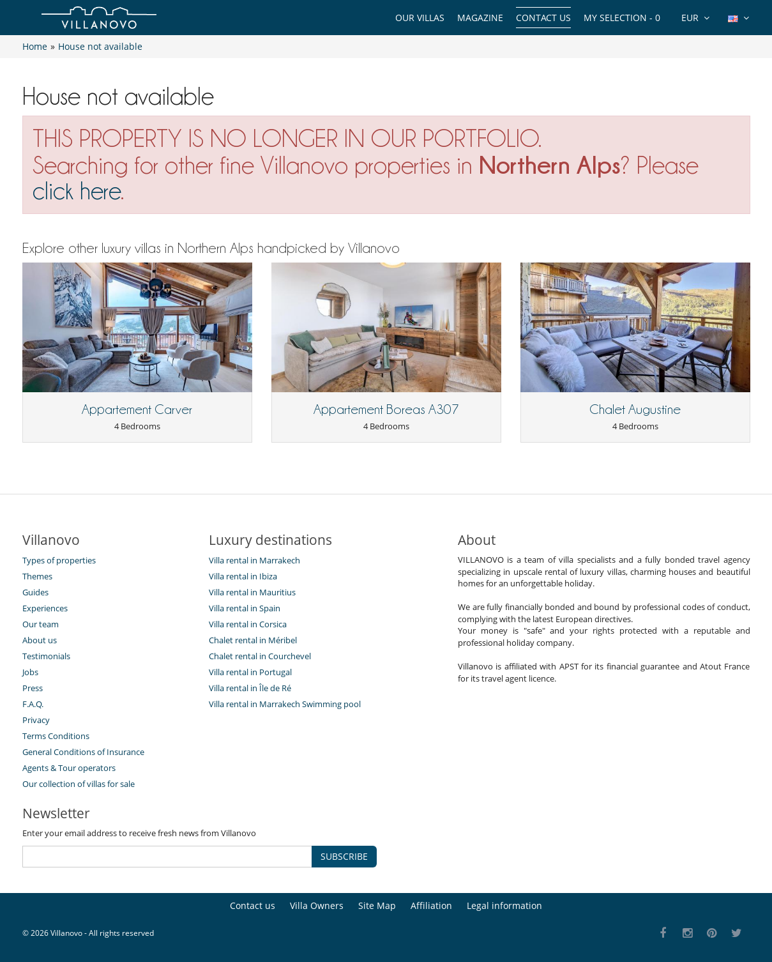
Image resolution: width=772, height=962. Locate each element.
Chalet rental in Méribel (253, 640)
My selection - (622, 17)
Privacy (36, 720)
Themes (37, 576)
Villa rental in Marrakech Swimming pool (285, 704)
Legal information (504, 905)
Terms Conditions (55, 736)
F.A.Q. (32, 704)
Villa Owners (317, 905)
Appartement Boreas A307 (386, 409)
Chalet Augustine (635, 409)
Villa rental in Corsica (248, 624)
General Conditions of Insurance (83, 752)
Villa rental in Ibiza (243, 576)
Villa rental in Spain (244, 608)
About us (39, 640)
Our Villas (419, 17)
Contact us (543, 17)
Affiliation (431, 905)
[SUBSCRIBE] (167, 856)
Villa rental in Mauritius (252, 592)
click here (77, 190)
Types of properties (59, 560)
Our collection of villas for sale (78, 784)
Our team (40, 624)
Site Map (377, 905)
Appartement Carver (137, 409)
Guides (35, 592)
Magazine (480, 17)
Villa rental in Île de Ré (250, 688)
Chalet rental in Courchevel (260, 656)
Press (32, 688)
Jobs (30, 672)
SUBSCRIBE (344, 856)
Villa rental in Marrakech (254, 560)
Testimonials (46, 656)
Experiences (45, 608)
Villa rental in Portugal (250, 672)
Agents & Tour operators (69, 768)
